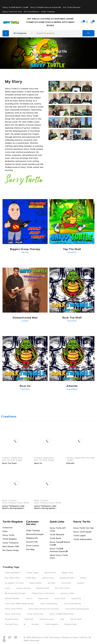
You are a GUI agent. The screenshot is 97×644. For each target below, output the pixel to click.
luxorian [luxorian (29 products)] (80, 583)
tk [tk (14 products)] (25, 624)
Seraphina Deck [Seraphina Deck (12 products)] (11, 619)
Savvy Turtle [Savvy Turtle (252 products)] (60, 598)
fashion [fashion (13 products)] (83, 578)
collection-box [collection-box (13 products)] (48, 578)
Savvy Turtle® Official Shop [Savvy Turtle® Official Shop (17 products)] (62, 614)
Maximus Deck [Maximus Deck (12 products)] (43, 588)
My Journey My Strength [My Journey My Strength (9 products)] (15, 593)
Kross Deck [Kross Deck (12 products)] (66, 583)
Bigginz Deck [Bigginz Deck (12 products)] (67, 572)
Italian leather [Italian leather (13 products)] (36, 583)
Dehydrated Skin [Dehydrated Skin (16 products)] (67, 578)
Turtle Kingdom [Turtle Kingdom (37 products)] (51, 624)
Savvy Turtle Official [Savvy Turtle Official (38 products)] (13, 609)
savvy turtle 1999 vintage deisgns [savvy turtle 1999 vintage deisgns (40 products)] (19, 603)
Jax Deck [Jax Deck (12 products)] (51, 583)
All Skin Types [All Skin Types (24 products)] (33, 572)
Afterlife (70, 463)
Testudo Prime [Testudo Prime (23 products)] (11, 624)
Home (38, 56)
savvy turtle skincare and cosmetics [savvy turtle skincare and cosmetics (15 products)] (43, 609)
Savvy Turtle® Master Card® (15, 7)
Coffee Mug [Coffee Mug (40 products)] (31, 578)
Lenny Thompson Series (12, 503)
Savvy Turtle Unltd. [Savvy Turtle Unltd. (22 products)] (35, 614)
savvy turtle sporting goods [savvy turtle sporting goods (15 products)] (77, 609)
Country (25, 321)
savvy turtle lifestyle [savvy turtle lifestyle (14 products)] (72, 603)
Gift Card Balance (31, 12)
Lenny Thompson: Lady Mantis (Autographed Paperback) (45, 508)
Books (4, 500)
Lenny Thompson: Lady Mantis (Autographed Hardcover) (13, 508)
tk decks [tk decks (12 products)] (35, 624)
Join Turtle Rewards (71, 7)
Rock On (38, 463)
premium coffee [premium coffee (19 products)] (67, 593)
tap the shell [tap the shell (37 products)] (75, 619)
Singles (19, 460)
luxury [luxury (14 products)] (7, 588)
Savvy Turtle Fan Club (12, 12)
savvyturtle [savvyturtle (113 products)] (76, 598)
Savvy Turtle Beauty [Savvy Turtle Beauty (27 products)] (49, 603)
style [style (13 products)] (62, 619)
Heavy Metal (72, 389)
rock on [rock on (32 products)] (29, 598)
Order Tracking (48, 12)
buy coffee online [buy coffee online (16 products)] (12, 578)
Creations (6, 458)
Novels (26, 503)
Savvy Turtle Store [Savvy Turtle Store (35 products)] (13, 614)
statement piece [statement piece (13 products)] (47, 619)
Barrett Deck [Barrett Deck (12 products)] (50, 572)
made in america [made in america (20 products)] (23, 588)
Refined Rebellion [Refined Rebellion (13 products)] (12, 598)
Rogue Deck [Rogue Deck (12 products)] (43, 598)
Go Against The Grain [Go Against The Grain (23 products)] (14, 583)
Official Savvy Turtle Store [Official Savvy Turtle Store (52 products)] (43, 593)
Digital (14, 458)
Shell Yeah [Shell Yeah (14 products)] (29, 619)
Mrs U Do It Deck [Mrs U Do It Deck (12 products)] (62, 588)
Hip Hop (25, 252)
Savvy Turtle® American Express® (45, 7)
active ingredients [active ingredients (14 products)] (12, 572)
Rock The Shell (8, 460)
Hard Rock (71, 252)
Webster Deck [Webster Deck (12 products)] (70, 624)
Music (20, 458)
